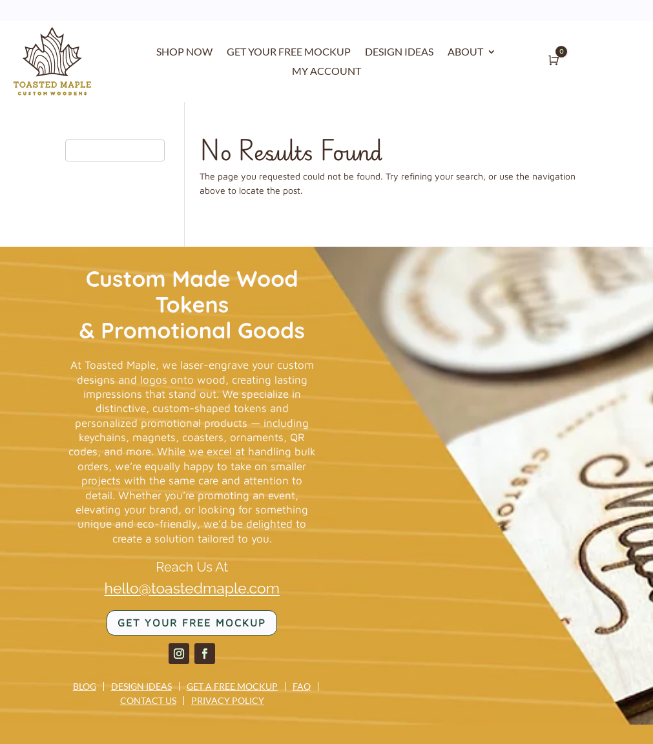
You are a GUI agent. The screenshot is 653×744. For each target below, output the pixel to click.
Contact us (148, 700)
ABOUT (465, 52)
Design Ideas (141, 686)
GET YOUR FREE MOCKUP (289, 52)
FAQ (302, 686)
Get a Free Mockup (232, 686)
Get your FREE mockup (192, 622)
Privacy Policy (227, 700)
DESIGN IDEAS (399, 52)
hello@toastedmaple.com (192, 588)
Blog (84, 686)
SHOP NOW (184, 52)
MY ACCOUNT (326, 72)
